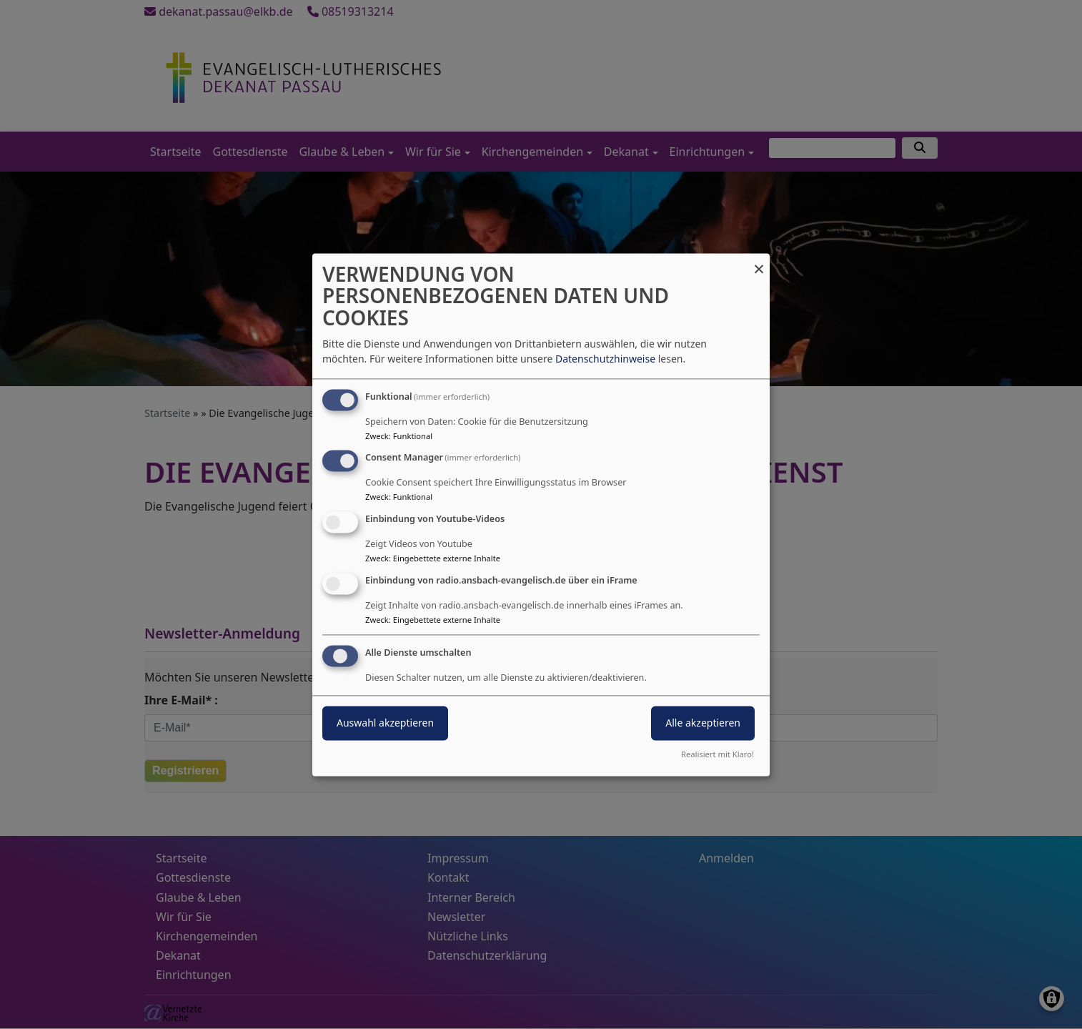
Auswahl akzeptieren (385, 722)
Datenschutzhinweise (605, 358)
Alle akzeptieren (702, 722)
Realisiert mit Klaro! (717, 754)
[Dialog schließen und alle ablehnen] (759, 262)
